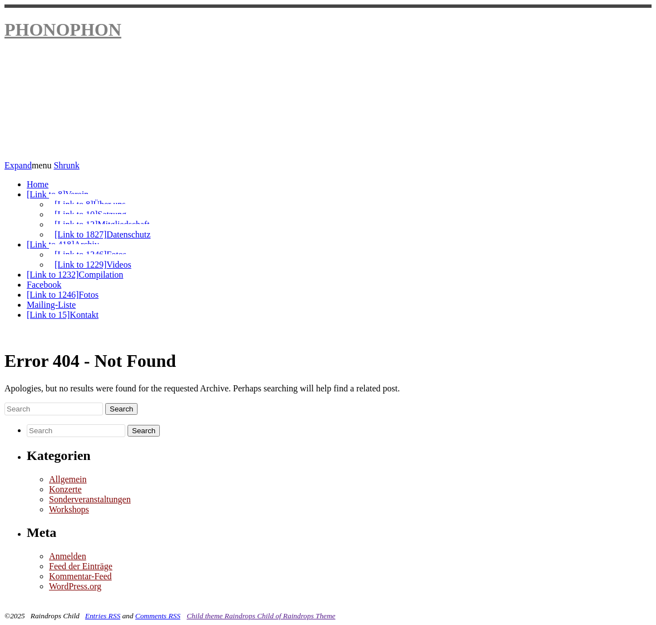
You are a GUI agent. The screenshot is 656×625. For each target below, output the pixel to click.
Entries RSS (102, 616)
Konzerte (65, 489)
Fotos (63, 294)
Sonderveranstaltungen (90, 499)
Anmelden (67, 556)
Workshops (69, 509)
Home (37, 184)
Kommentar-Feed (80, 576)
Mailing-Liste (51, 304)
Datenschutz (102, 234)
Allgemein (68, 479)
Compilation (75, 274)
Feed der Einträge (80, 566)
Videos (93, 264)
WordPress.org (75, 586)
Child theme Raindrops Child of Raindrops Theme (261, 616)
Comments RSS (157, 616)
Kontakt (63, 314)
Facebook (44, 284)
